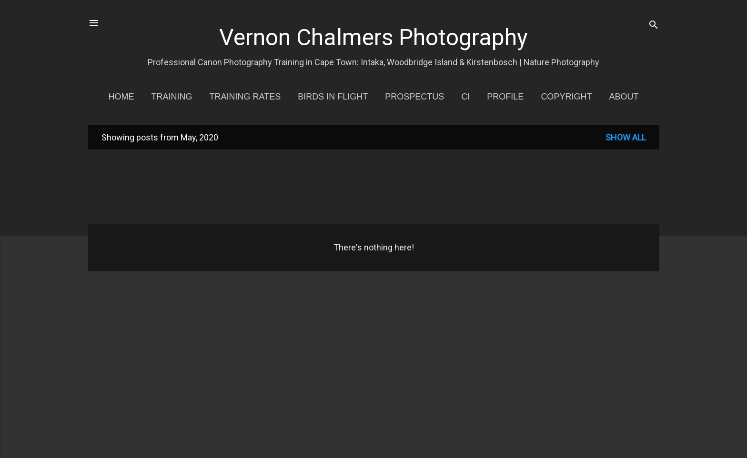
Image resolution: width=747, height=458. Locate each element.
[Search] (653, 25)
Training (171, 96)
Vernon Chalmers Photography (373, 37)
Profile (505, 96)
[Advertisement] (374, 185)
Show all (626, 137)
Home (121, 96)
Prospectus (414, 96)
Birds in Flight (333, 96)
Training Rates (245, 96)
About (623, 96)
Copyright (566, 96)
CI (465, 96)
